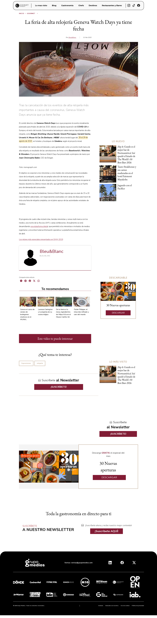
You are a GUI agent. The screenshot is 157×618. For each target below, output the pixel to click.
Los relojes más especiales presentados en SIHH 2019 (41, 239)
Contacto (100, 605)
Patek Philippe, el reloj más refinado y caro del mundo (81, 312)
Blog (54, 5)
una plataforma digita (39, 226)
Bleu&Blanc (72, 37)
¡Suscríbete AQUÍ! (106, 531)
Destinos (93, 5)
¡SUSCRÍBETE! (59, 387)
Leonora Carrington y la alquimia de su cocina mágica (45, 312)
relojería (40, 363)
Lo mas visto (41, 5)
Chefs (81, 5)
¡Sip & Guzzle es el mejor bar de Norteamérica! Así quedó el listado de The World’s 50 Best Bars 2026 (126, 154)
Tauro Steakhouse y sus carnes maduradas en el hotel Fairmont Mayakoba (127, 173)
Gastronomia (67, 5)
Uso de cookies (125, 605)
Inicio (22, 14)
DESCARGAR (118, 312)
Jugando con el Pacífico (125, 187)
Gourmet (32, 14)
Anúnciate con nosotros (112, 605)
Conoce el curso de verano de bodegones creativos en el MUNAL (27, 314)
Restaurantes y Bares (112, 5)
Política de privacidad (138, 605)
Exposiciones (26, 363)
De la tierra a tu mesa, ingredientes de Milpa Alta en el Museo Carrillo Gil (63, 313)
